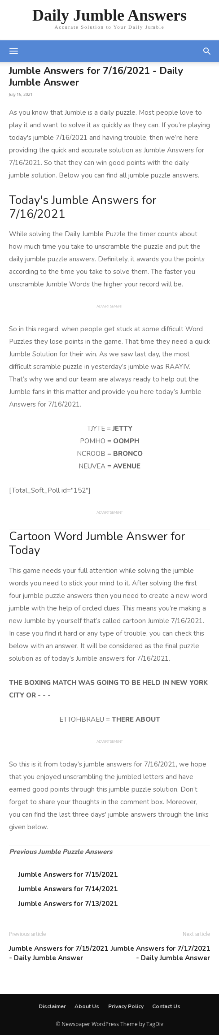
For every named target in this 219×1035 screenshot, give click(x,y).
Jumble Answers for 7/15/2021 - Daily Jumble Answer (58, 953)
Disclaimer (52, 1006)
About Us (86, 1006)
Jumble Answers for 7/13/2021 (68, 903)
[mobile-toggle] (13, 51)
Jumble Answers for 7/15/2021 (68, 874)
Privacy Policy (126, 1006)
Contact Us (166, 1006)
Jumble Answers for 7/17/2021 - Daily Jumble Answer (160, 953)
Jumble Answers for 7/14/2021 (68, 888)
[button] (207, 51)
